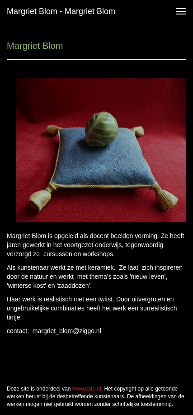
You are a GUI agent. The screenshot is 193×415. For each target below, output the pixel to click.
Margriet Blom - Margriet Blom (61, 11)
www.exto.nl (86, 389)
